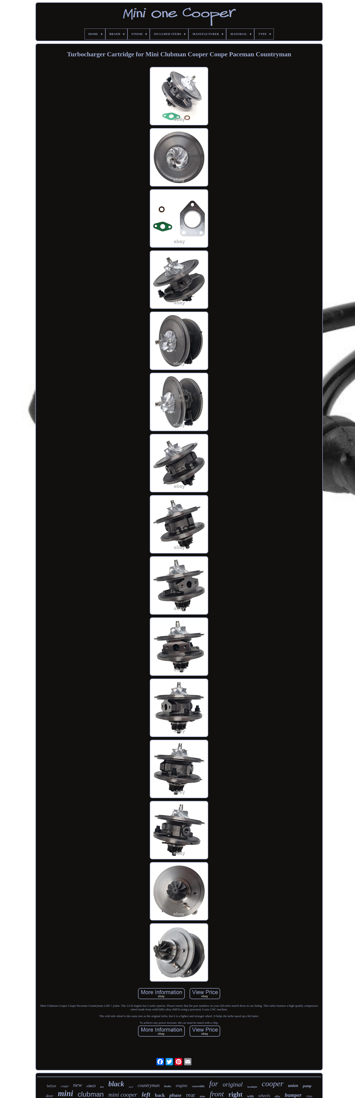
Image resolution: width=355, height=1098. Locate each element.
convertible (198, 1086)
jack (131, 1086)
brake (167, 1086)
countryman (149, 1085)
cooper (272, 1083)
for (213, 1084)
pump (307, 1086)
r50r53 (91, 1086)
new (77, 1085)
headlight (252, 1086)
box (102, 1087)
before (51, 1086)
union (293, 1085)
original (233, 1084)
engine (182, 1085)
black (116, 1084)
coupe (64, 1086)
